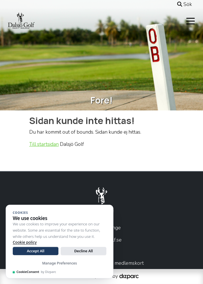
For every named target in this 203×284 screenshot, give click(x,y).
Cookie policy (25, 242)
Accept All (36, 250)
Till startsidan (44, 144)
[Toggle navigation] (190, 20)
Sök (184, 4)
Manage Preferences (59, 263)
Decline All (83, 250)
